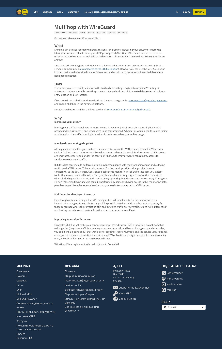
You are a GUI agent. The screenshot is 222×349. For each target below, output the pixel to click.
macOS (91, 32)
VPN (36, 11)
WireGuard (61, 32)
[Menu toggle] (25, 12)
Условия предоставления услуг (84, 289)
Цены (60, 11)
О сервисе (22, 271)
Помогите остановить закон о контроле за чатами (34, 327)
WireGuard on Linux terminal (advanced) (128, 109)
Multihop (122, 32)
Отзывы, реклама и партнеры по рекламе (85, 300)
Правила (70, 271)
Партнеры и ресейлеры (79, 294)
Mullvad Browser (26, 299)
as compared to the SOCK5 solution (99, 69)
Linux (82, 32)
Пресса (20, 334)
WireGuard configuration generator (148, 100)
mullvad (169, 290)
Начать (199, 11)
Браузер (47, 11)
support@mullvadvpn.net (131, 287)
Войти (187, 11)
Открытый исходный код (80, 276)
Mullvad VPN (24, 294)
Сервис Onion (124, 298)
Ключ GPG (122, 293)
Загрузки (73, 11)
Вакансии (24, 338)
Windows (73, 32)
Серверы (21, 280)
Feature (111, 32)
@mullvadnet (172, 273)
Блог (19, 289)
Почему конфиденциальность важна (106, 11)
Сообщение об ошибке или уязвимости (82, 308)
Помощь (21, 276)
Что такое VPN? (25, 316)
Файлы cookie (73, 285)
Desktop (101, 32)
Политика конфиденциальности (84, 280)
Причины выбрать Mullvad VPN (35, 311)
